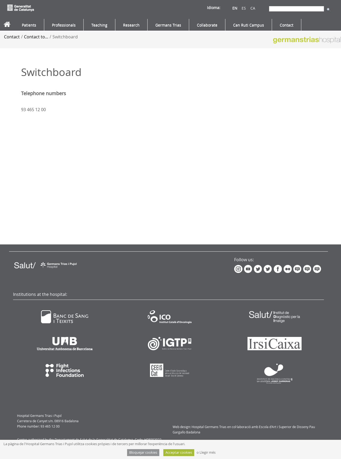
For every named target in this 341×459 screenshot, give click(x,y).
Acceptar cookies (178, 452)
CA (252, 8)
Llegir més (208, 452)
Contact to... (36, 37)
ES (244, 8)
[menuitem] (29, 25)
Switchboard (65, 37)
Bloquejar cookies (143, 452)
